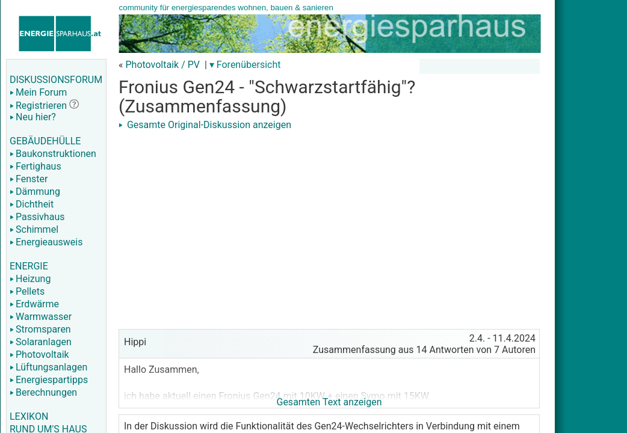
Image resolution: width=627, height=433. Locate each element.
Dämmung (35, 191)
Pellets (27, 291)
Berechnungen (43, 392)
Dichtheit (32, 204)
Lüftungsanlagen (48, 367)
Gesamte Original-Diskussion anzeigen (205, 125)
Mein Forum (38, 92)
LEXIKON (29, 416)
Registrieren (38, 105)
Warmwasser (41, 316)
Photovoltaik (39, 354)
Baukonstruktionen (53, 153)
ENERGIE (29, 266)
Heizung (30, 278)
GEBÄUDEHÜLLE (45, 141)
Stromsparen (40, 329)
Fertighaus (35, 166)
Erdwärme (34, 304)
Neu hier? (33, 117)
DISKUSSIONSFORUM (56, 79)
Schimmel (34, 229)
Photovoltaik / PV (162, 64)
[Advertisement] (329, 218)
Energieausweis (46, 242)
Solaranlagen (41, 342)
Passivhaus (37, 217)
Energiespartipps (49, 379)
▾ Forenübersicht (245, 64)
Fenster (29, 179)
